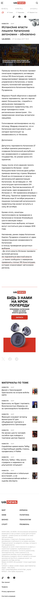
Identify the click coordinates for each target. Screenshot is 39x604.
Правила (5, 587)
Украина (23, 510)
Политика (24, 515)
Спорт (4, 524)
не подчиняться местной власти (17, 257)
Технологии (25, 519)
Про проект (6, 582)
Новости (5, 23)
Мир (12, 23)
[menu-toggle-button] (2, 3)
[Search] (37, 3)
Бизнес (5, 519)
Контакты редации (8, 596)
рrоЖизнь (24, 524)
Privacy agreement (8, 591)
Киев (4, 515)
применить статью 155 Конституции (18, 262)
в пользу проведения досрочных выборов (17, 247)
